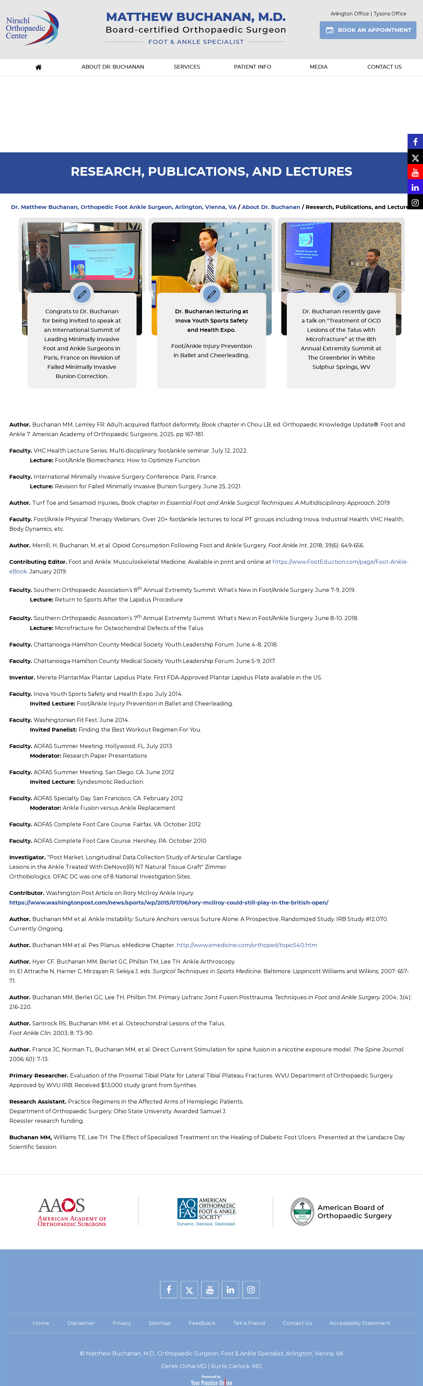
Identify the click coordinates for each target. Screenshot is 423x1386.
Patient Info (252, 67)
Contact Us (384, 67)
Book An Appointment (374, 30)
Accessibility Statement (360, 1323)
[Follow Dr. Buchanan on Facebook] (415, 141)
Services (187, 67)
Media (319, 67)
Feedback (202, 1323)
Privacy (122, 1323)
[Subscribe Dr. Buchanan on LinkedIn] (415, 186)
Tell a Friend (249, 1323)
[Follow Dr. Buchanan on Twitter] (415, 156)
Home (39, 67)
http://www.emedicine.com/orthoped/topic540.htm (247, 945)
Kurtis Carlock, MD (236, 1366)
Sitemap (160, 1323)
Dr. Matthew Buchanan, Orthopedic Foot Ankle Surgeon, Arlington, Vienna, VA (123, 207)
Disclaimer (81, 1323)
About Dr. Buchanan (113, 67)
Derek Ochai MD (184, 1366)
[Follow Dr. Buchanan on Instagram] (415, 201)
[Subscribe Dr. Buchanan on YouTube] (415, 171)
